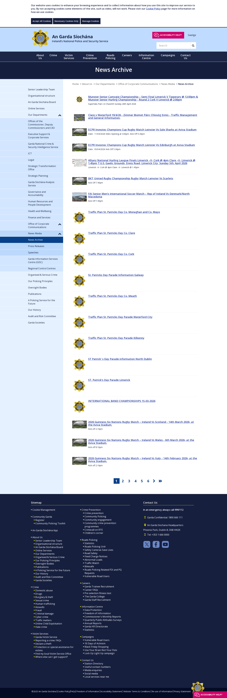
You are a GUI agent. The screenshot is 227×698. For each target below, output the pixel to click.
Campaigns (88, 636)
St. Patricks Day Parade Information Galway (116, 275)
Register (39, 520)
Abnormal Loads (93, 559)
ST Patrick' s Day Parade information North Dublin (120, 359)
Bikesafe (89, 566)
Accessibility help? (171, 35)
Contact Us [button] (186, 56)
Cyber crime (41, 617)
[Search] (173, 45)
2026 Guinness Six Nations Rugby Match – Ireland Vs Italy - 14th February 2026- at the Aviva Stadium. (142, 460)
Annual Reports (93, 623)
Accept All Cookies (42, 21)
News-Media (168, 84)
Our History (41, 573)
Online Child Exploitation (48, 623)
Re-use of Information (162, 691)
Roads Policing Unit (95, 546)
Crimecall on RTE (94, 529)
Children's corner (94, 533)
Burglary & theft (44, 597)
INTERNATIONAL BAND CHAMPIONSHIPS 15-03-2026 (121, 401)
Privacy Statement (182, 691)
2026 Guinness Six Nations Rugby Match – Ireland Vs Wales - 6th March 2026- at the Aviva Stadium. (141, 441)
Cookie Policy (153, 8)
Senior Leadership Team (48, 540)
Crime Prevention (91, 509)
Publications (42, 567)
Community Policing (95, 516)
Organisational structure (48, 543)
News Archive (186, 84)
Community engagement (98, 519)
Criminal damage (44, 613)
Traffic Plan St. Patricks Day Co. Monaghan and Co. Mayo (124, 212)
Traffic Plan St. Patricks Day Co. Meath (112, 296)
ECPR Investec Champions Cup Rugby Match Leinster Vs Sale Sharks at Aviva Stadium (142, 129)
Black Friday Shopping (97, 646)
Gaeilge (192, 34)
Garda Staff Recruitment (98, 599)
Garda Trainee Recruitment (99, 586)
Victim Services (40, 633)
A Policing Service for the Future (52, 570)
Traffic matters (43, 620)
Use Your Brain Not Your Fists (101, 650)
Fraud (38, 610)
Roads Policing (89, 539)
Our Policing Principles (47, 560)
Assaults (39, 607)
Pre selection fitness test (98, 593)
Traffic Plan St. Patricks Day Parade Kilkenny (116, 338)
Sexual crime (42, 600)
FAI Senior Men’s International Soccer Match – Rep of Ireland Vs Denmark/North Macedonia (139, 195)
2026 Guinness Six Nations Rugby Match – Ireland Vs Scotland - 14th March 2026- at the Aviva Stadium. (141, 423)
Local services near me (97, 676)
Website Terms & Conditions (136, 691)
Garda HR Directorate (96, 626)
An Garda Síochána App (45, 530)
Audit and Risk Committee (49, 577)
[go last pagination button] (161, 481)
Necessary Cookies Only (66, 21)
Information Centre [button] (146, 56)
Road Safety (91, 553)
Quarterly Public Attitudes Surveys (103, 620)
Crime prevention (94, 513)
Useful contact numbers (98, 666)
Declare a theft (43, 643)
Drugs (38, 593)
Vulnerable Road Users (97, 576)
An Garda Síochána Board (49, 547)
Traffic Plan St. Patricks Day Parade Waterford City (120, 317)
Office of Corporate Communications (138, 84)
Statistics (89, 543)
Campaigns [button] (168, 55)
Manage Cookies (90, 21)
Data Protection (93, 610)
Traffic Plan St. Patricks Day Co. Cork (111, 254)
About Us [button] (40, 56)
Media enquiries (93, 670)
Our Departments (105, 84)
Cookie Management (43, 509)
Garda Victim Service (46, 637)
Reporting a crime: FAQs (48, 640)
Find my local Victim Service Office (53, 653)
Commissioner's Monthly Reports (103, 616)
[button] (59, 115)
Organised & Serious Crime (50, 557)
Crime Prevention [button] (90, 56)
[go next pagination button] (154, 481)
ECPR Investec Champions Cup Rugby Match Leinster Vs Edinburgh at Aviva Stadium (141, 145)
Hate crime (41, 627)
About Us (87, 84)
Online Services (43, 550)
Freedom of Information (98, 613)
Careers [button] (127, 55)
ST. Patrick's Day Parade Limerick (109, 380)
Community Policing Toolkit (50, 523)
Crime (35, 587)
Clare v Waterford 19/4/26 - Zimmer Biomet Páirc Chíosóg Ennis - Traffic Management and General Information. (142, 116)
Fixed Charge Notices (96, 556)
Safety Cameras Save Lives (99, 549)
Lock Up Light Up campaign (100, 653)
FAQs (73, 691)
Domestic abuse (44, 590)
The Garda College (95, 596)
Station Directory (94, 663)
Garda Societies (43, 580)
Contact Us (88, 660)
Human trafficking (45, 603)
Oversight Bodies (44, 563)
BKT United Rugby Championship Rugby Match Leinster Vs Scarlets (130, 178)
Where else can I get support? (51, 656)
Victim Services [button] (69, 56)
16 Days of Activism (95, 643)
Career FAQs (91, 589)
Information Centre (92, 606)
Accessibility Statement (111, 691)
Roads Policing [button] (110, 56)
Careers (86, 583)
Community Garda (42, 516)
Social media (91, 673)
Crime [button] (53, 55)
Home (75, 84)
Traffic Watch (92, 563)
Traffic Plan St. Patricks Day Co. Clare (111, 233)
